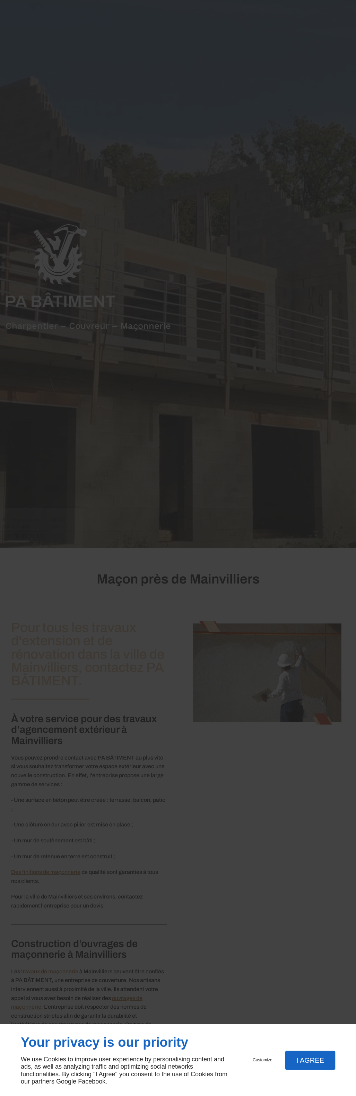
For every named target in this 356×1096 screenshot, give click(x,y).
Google (66, 1081)
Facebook (91, 1081)
